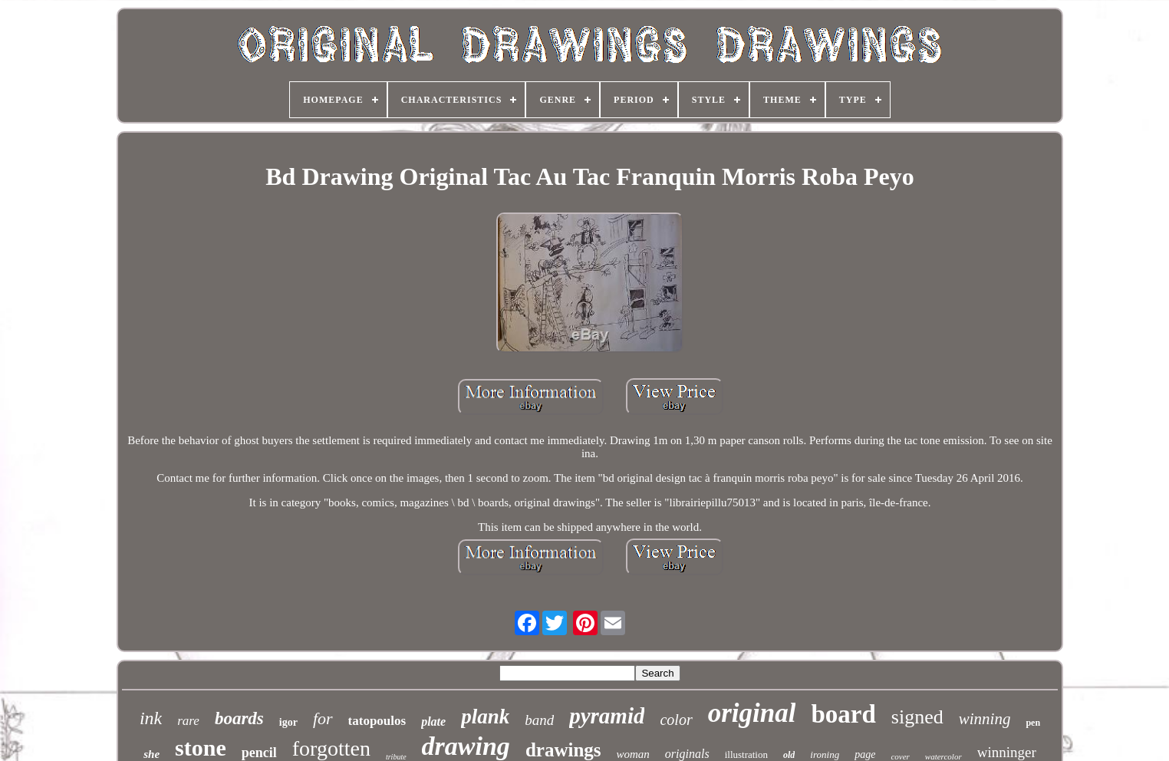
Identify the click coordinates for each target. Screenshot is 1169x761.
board (843, 714)
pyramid (606, 715)
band (539, 720)
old (789, 754)
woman (633, 754)
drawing (466, 746)
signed (917, 717)
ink (151, 718)
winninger (1006, 752)
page (865, 754)
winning (985, 719)
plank (485, 716)
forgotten (331, 748)
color (676, 719)
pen (1033, 722)
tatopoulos (377, 720)
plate (433, 721)
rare (188, 720)
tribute (396, 757)
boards (239, 718)
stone (200, 747)
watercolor (943, 756)
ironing (824, 754)
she (151, 754)
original (752, 713)
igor (288, 722)
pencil (259, 752)
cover (900, 756)
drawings (563, 750)
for (323, 718)
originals (687, 753)
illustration (746, 754)
